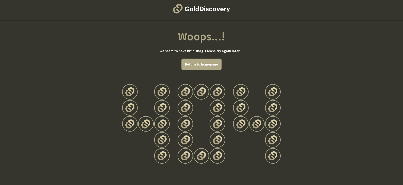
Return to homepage (201, 64)
